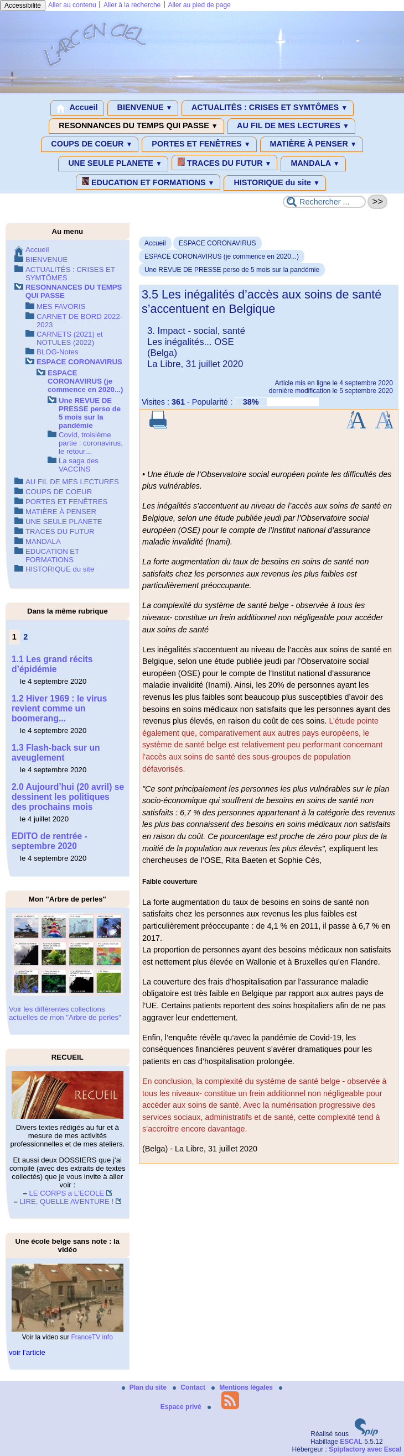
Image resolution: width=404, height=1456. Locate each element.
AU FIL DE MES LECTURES (291, 126)
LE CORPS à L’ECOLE (67, 1193)
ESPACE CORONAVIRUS (217, 243)
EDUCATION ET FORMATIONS (148, 182)
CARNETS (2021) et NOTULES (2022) (69, 338)
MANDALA (313, 164)
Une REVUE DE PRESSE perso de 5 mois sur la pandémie (231, 270)
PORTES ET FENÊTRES (199, 144)
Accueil (77, 108)
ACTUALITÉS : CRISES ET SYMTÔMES (268, 108)
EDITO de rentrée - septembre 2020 (49, 841)
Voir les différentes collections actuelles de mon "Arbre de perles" (65, 1013)
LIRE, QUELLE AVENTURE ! (66, 1201)
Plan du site (145, 1387)
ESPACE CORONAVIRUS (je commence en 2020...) (221, 256)
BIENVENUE (143, 108)
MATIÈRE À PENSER (311, 144)
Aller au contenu (72, 5)
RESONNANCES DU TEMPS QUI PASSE (136, 126)
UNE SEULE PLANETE (113, 164)
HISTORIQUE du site (275, 183)
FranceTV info (91, 1337)
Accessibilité (22, 5)
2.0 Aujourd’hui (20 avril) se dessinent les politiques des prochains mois (68, 796)
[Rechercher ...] (324, 202)
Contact (190, 1387)
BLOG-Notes (58, 352)
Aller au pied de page (199, 5)
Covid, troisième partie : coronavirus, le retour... (91, 443)
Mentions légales (242, 1387)
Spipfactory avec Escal (365, 1449)
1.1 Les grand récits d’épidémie (52, 664)
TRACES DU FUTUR (225, 162)
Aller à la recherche (131, 5)
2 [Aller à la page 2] (25, 636)
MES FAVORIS (61, 306)
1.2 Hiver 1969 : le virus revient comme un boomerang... (59, 708)
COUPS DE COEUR (89, 144)
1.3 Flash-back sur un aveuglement (56, 752)
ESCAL (351, 1441)
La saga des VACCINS (79, 465)
